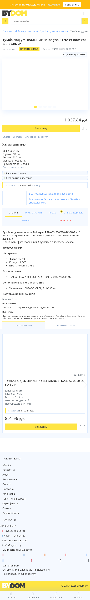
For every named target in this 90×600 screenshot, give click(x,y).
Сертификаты (10, 503)
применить (72, 4)
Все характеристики (14, 167)
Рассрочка (8, 469)
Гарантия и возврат (14, 498)
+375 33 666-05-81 (14, 530)
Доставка (17, 136)
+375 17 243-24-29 (14, 535)
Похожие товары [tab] (66, 325)
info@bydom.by (12, 545)
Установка (30, 136)
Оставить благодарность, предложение (26, 569)
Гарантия (43, 136)
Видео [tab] (55, 212)
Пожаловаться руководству (19, 573)
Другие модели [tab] (24, 325)
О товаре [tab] (13, 212)
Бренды (6, 465)
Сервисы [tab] (25, 220)
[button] (35, 107)
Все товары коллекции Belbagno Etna (51, 193)
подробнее (53, 4)
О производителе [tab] (73, 212)
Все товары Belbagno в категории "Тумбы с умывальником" (54, 201)
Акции (5, 474)
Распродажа (9, 479)
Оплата (6, 136)
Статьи (6, 508)
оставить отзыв (28, 48)
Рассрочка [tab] (65, 220)
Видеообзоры (10, 513)
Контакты (9, 519)
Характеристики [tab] (33, 212)
